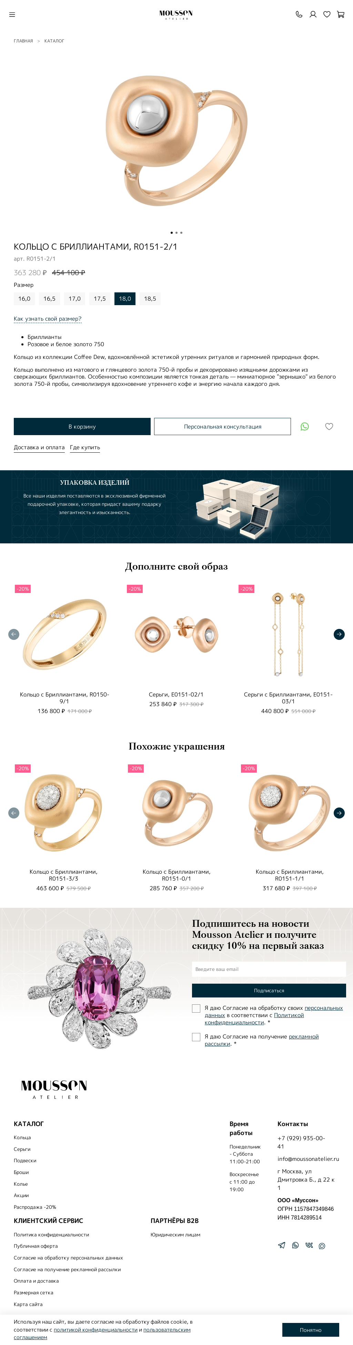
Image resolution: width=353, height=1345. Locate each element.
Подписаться (269, 990)
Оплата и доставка (36, 1280)
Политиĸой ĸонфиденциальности (254, 1018)
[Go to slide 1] (172, 233)
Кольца (22, 1137)
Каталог (54, 41)
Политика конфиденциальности (51, 1234)
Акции (21, 1195)
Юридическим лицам (175, 1234)
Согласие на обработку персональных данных (68, 1257)
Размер (23, 285)
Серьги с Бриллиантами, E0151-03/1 (288, 697)
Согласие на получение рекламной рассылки (67, 1269)
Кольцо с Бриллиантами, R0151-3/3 (64, 875)
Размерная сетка (33, 1292)
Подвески (25, 1160)
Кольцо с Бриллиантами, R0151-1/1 (290, 875)
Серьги (22, 1149)
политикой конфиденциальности (96, 1329)
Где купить (85, 447)
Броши (21, 1172)
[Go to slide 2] (176, 233)
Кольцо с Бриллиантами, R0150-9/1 (64, 697)
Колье (21, 1184)
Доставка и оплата (39, 447)
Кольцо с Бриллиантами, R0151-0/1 (177, 875)
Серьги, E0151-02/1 (176, 694)
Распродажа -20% (35, 1207)
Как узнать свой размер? (48, 318)
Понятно (311, 1330)
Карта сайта (28, 1304)
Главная (23, 41)
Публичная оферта (36, 1246)
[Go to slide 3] (181, 233)
